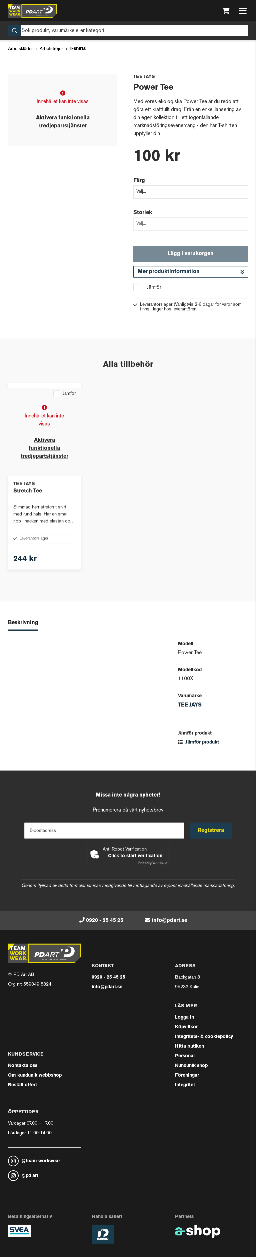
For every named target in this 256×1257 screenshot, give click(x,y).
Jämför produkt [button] (198, 742)
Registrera (211, 830)
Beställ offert (22, 1085)
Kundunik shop (191, 1066)
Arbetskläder (20, 49)
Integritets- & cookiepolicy (204, 1037)
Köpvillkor (186, 1027)
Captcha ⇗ (152, 863)
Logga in (184, 1017)
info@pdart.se (169, 920)
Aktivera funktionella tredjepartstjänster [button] (44, 448)
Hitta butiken (189, 1046)
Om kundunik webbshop (35, 1075)
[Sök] (128, 30)
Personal (185, 1056)
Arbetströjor (51, 49)
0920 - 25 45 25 (104, 920)
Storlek (142, 212)
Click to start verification (135, 856)
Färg (139, 180)
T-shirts (78, 49)
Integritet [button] (185, 1085)
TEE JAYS (190, 705)
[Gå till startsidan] (32, 11)
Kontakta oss (22, 1066)
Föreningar (187, 1075)
